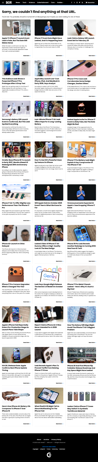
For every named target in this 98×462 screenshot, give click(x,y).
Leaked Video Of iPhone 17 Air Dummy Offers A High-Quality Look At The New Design (47, 246)
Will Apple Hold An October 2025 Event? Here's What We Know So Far (48, 205)
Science (32, 2)
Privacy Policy (56, 439)
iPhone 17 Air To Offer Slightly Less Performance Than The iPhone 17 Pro (16, 205)
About (39, 439)
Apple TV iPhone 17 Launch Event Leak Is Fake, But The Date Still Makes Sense (15, 40)
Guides (60, 2)
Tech (24, 2)
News (18, 2)
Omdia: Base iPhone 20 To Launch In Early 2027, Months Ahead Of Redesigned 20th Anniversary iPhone (16, 163)
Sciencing (55, 449)
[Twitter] (74, 2)
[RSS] (82, 2)
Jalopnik (42, 449)
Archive (46, 439)
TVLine (48, 449)
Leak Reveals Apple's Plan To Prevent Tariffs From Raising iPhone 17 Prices (47, 367)
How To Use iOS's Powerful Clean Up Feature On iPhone (48, 161)
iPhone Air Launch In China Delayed (13, 245)
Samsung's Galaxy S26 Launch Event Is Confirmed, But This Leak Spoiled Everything (16, 121)
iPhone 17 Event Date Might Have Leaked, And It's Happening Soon (48, 39)
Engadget (35, 449)
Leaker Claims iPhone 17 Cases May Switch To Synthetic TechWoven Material (80, 408)
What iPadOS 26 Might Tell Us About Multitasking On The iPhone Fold (47, 408)
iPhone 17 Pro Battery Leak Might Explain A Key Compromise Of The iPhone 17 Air (81, 162)
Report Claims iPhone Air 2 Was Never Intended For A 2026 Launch (48, 327)
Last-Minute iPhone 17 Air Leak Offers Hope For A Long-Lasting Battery (48, 121)
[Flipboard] (79, 2)
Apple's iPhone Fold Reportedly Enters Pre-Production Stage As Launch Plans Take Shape (15, 327)
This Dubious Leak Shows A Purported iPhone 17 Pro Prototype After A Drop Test (13, 81)
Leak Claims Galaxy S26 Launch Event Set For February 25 (80, 39)
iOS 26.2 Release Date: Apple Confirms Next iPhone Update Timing (14, 367)
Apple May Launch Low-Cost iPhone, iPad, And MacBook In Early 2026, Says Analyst (47, 81)
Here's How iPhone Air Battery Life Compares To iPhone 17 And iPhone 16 (16, 408)
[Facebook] (71, 2)
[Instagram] (77, 2)
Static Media (40, 443)
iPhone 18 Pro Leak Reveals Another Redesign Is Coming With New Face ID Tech (81, 246)
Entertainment (42, 2)
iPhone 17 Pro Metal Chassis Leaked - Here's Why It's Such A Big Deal (80, 286)
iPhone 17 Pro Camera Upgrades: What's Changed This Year (16, 285)
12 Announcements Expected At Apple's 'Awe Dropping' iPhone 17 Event (81, 205)
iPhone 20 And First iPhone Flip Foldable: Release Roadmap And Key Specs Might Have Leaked (81, 368)
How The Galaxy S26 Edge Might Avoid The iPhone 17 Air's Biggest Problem (81, 327)
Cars (53, 2)
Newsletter (90, 2)
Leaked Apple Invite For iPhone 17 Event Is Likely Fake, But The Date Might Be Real (81, 121)
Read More (26, 55)
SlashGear (62, 449)
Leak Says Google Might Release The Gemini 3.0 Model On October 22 (49, 286)
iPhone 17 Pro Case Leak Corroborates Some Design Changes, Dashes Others (78, 81)
